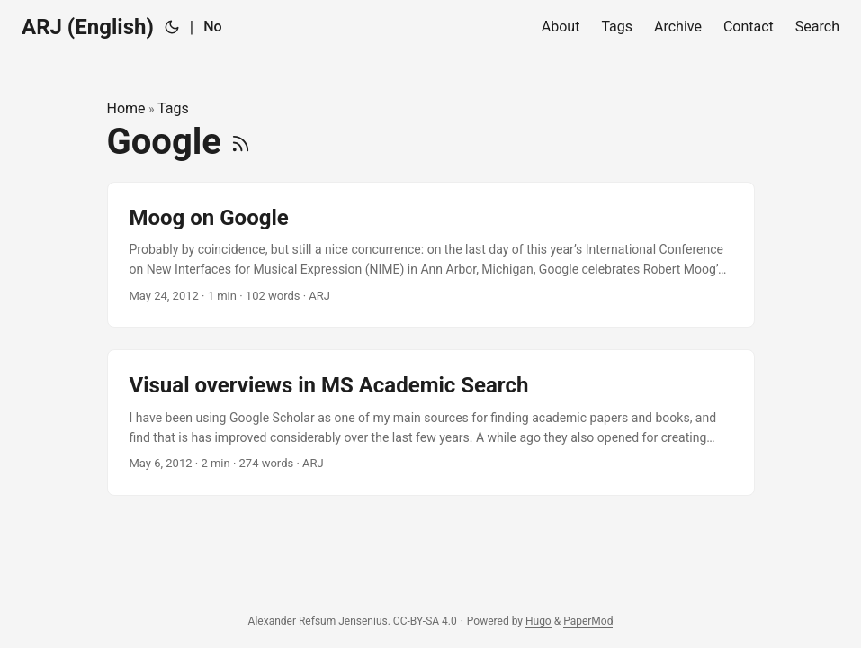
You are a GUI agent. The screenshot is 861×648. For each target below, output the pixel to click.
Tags (173, 108)
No (212, 26)
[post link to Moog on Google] (431, 255)
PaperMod (588, 621)
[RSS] (240, 142)
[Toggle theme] (172, 27)
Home (126, 108)
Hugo (538, 621)
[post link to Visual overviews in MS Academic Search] (431, 422)
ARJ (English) (88, 27)
